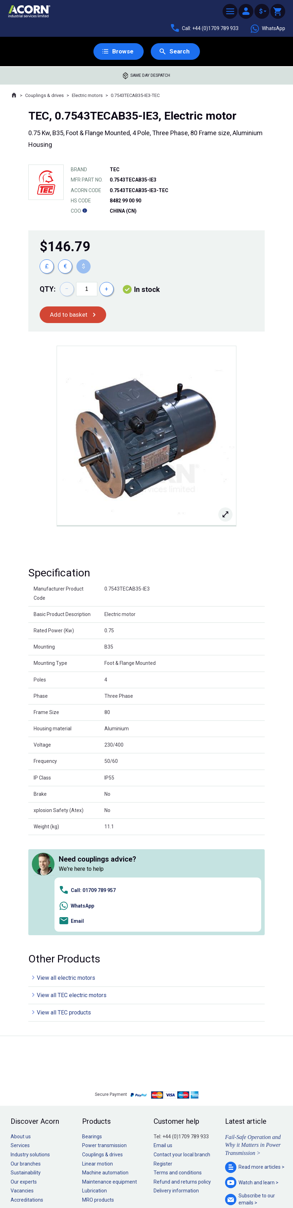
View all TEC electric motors (72, 896)
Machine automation (105, 1073)
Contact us (236, 1188)
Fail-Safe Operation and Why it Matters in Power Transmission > (253, 1046)
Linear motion (97, 1064)
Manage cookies (186, 1181)
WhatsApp (267, 29)
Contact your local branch (182, 1055)
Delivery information (176, 1091)
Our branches (26, 1064)
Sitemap (99, 1181)
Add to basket (69, 315)
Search (179, 51)
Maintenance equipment (109, 1082)
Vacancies (22, 1091)
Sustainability (26, 1073)
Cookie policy (153, 1181)
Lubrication (94, 1091)
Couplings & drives (44, 95)
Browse (122, 51)
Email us (163, 1046)
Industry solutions (30, 1055)
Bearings (92, 1037)
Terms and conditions (178, 1073)
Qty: (48, 289)
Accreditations (27, 1100)
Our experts (24, 1082)
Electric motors (87, 95)
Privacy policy (123, 1181)
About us (21, 1037)
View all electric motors (66, 878)
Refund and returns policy (182, 1082)
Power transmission (104, 1046)
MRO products (98, 1100)
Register (163, 1064)
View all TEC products (64, 913)
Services (20, 1046)
